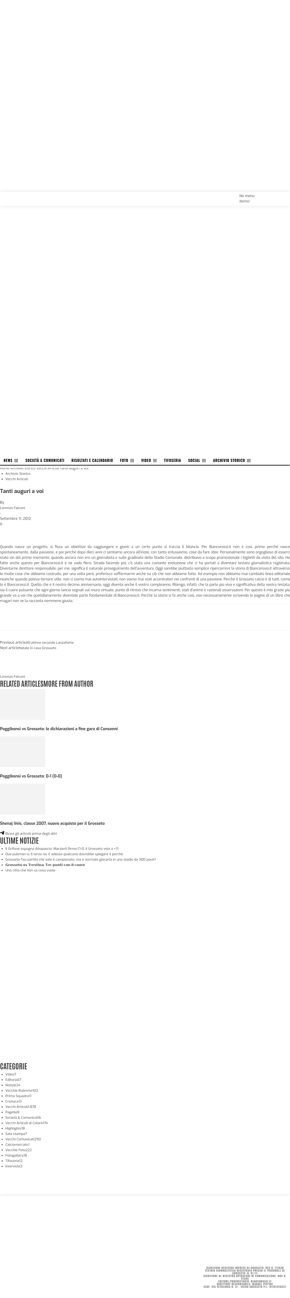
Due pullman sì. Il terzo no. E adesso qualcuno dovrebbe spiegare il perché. (67, 853)
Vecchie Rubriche (22, 1090)
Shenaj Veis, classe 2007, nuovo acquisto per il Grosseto (55, 823)
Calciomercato (17, 1144)
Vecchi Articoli (49, 468)
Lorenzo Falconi (13, 507)
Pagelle (12, 1111)
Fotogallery (16, 1155)
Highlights (15, 1128)
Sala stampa (16, 1133)
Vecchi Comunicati (23, 1139)
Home (5, 468)
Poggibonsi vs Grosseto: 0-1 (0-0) (32, 776)
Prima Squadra (19, 1095)
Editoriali (13, 1079)
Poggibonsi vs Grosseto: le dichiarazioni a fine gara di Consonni (61, 729)
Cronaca (13, 1101)
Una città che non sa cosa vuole (31, 870)
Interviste (14, 1166)
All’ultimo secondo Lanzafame (51, 642)
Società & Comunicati (24, 1117)
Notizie (13, 1084)
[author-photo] (11, 671)
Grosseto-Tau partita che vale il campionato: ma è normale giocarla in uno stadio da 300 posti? (84, 859)
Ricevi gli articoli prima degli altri (30, 833)
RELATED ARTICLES (22, 683)
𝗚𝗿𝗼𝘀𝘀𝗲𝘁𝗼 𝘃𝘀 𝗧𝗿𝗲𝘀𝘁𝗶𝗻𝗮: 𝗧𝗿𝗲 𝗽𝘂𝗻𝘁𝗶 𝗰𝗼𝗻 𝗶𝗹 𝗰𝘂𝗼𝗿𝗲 (47, 864)
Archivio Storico (24, 468)
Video (11, 1074)
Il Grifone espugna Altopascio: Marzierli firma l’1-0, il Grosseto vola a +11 (64, 848)
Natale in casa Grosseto (38, 648)
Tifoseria (14, 1160)
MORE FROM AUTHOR (71, 683)
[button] (281, 195)
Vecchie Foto (19, 1149)
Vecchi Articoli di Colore (27, 1122)
